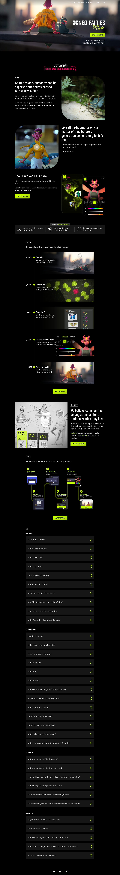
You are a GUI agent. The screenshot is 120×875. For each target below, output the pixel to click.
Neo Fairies (73, 433)
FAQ (104, 2)
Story (73, 2)
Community (89, 2)
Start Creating (22, 196)
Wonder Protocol (63, 225)
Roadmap (81, 2)
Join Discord (78, 444)
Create (98, 2)
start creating (97, 35)
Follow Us (60, 391)
